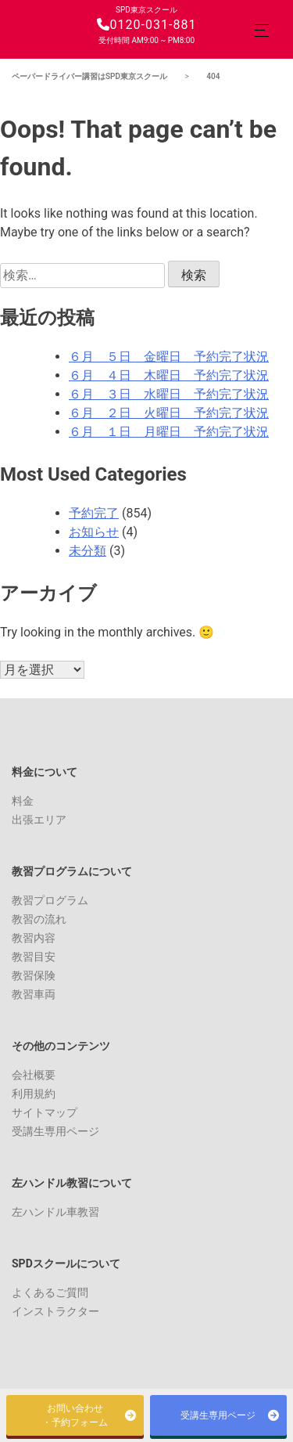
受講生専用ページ (55, 1131)
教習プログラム (50, 900)
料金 (23, 801)
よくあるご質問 (50, 1292)
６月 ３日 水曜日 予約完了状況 (169, 394)
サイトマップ (44, 1112)
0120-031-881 (147, 24)
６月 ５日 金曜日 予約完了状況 (169, 356)
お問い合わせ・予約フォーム (75, 1415)
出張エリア (39, 819)
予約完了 (94, 513)
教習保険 (33, 975)
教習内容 (33, 938)
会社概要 (33, 1075)
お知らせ (94, 532)
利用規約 (33, 1093)
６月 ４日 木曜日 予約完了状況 (169, 375)
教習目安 (33, 956)
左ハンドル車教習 (55, 1212)
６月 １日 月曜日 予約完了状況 (169, 431)
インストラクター (55, 1311)
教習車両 (33, 994)
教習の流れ (39, 919)
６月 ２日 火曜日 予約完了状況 (169, 413)
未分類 (87, 550)
